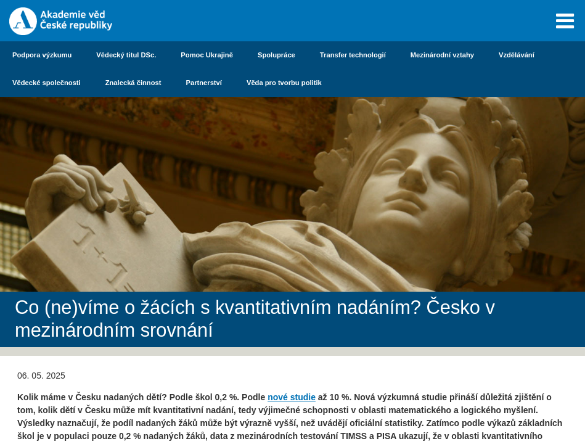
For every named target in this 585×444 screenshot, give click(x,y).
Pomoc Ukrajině (207, 55)
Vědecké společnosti (46, 82)
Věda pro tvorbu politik (284, 82)
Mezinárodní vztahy (442, 55)
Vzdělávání (516, 55)
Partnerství (203, 82)
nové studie (292, 397)
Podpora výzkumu (42, 55)
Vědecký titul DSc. (126, 55)
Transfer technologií (353, 55)
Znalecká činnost (133, 82)
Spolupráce (276, 55)
